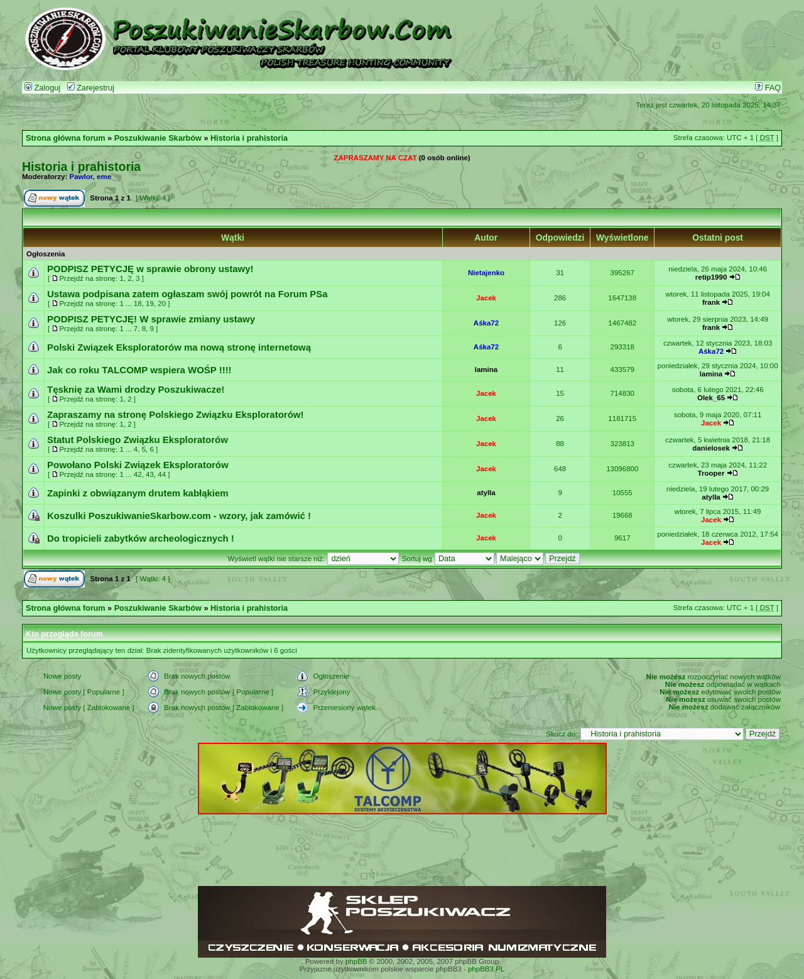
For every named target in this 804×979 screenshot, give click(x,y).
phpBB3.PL (486, 969)
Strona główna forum (66, 138)
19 (150, 303)
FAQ (768, 88)
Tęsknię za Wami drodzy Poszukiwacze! (135, 389)
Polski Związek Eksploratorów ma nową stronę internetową (179, 347)
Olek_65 (711, 398)
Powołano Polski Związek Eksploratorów (138, 464)
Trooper (711, 473)
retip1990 (711, 277)
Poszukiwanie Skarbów (158, 138)
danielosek (711, 448)
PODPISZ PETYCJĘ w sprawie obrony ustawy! (150, 268)
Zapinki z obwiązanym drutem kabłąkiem (138, 493)
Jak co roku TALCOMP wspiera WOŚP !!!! (139, 369)
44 (162, 474)
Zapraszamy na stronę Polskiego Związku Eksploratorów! (175, 414)
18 (138, 303)
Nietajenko (486, 272)
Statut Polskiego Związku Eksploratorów (137, 439)
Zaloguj (42, 88)
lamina (486, 369)
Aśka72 (486, 323)
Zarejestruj (90, 88)
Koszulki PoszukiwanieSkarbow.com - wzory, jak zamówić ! (179, 515)
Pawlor (81, 176)
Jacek (486, 298)
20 (162, 303)
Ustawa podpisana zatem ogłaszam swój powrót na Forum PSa (187, 293)
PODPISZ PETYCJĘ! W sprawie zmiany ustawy (151, 319)
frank (711, 302)
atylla (486, 492)
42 (138, 474)
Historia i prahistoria (249, 138)
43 (150, 474)
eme (104, 176)
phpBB (356, 961)
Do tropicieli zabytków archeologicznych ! (140, 538)
